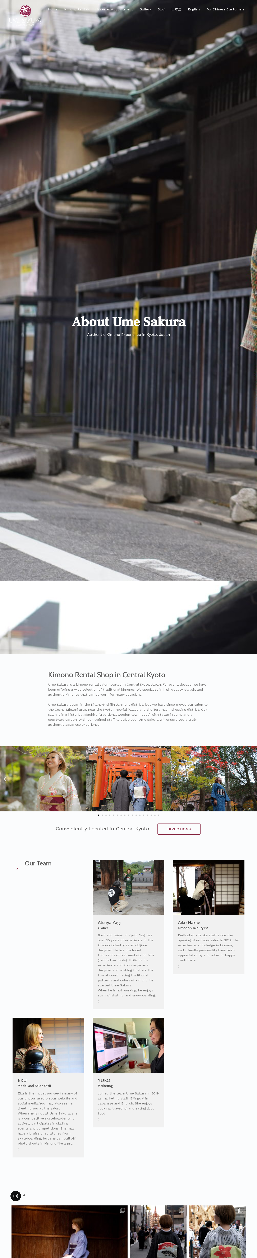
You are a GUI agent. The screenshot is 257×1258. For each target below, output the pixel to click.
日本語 (176, 9)
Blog (161, 9)
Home (53, 9)
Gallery (145, 9)
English (194, 9)
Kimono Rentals (77, 9)
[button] (98, 815)
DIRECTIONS (179, 829)
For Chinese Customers (225, 9)
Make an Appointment (115, 9)
